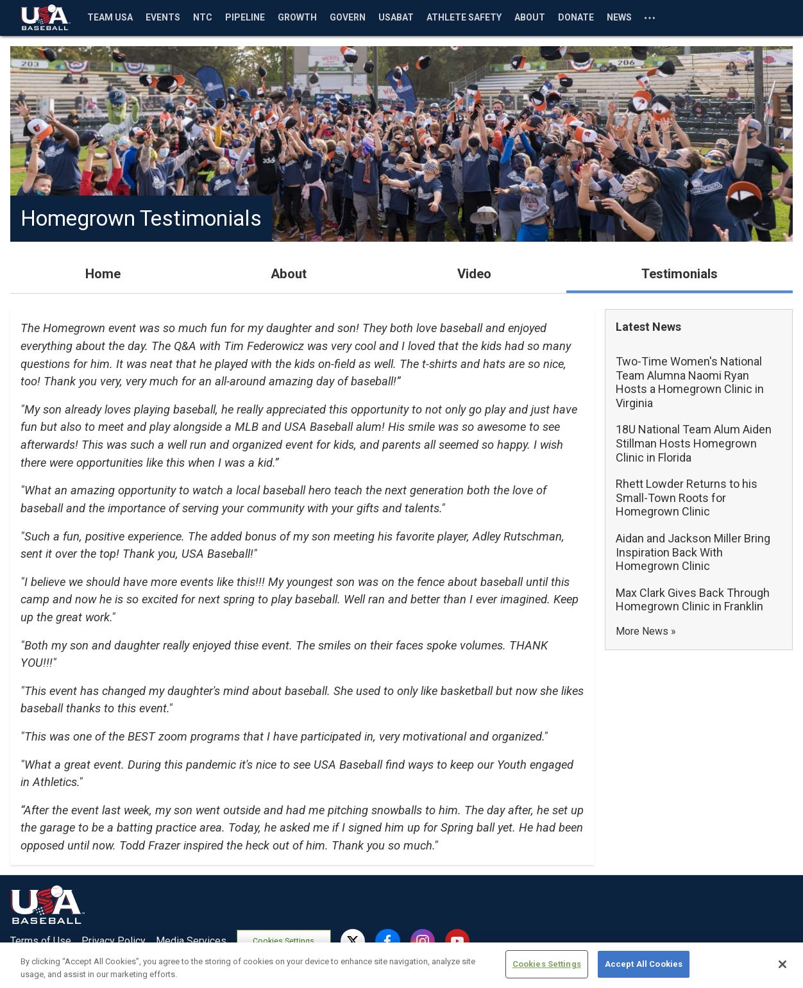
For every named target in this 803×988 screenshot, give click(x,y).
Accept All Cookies (643, 964)
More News (642, 631)
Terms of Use (40, 941)
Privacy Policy (113, 941)
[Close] (782, 964)
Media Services (191, 941)
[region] (401, 965)
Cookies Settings (285, 941)
